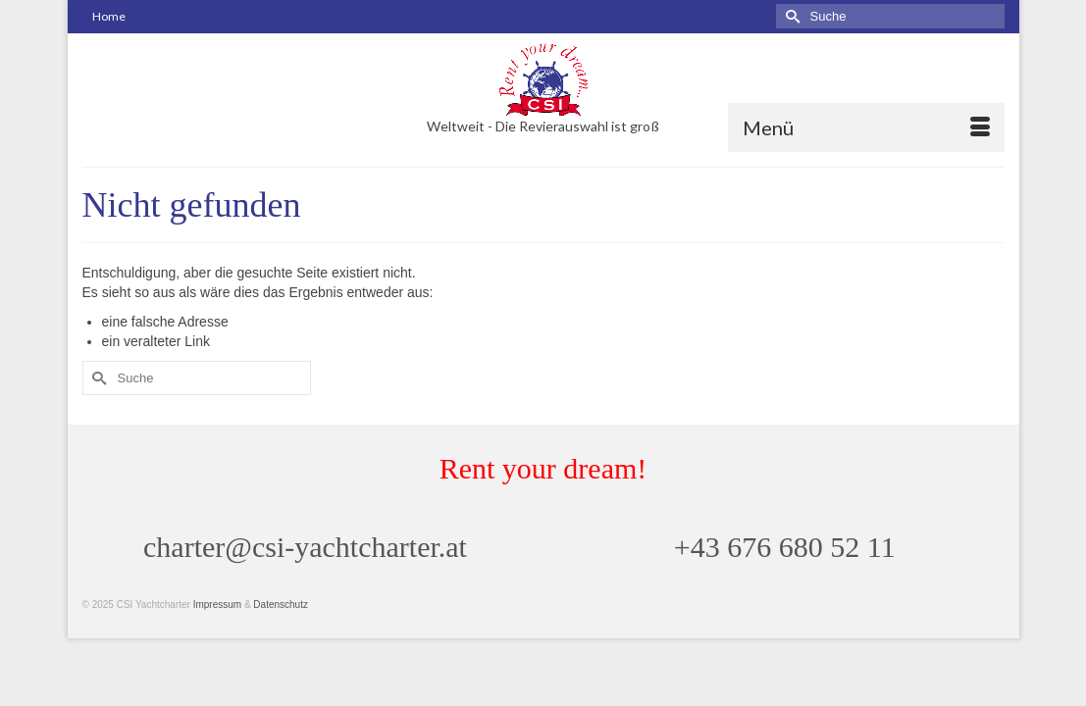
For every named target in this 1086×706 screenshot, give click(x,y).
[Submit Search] (790, 16)
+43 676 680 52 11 (785, 583)
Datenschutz (280, 640)
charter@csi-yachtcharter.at (305, 583)
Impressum (217, 640)
